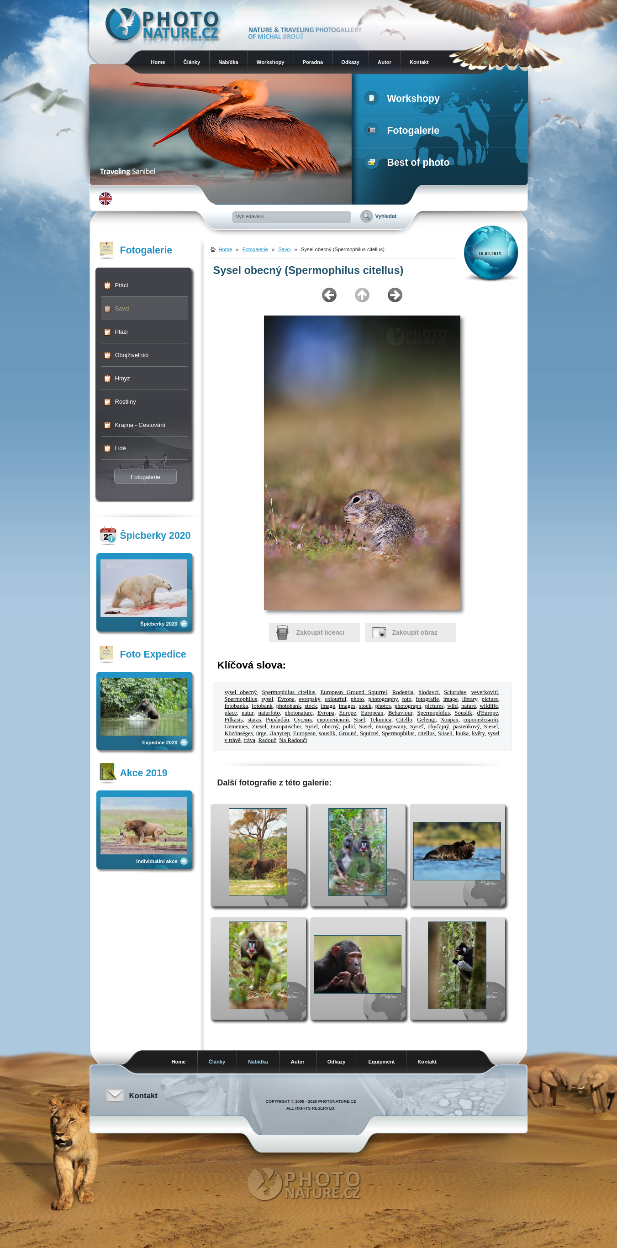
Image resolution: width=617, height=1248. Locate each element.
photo (357, 699)
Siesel (491, 726)
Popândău (277, 719)
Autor (384, 62)
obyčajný (438, 726)
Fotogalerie (404, 130)
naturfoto (268, 713)
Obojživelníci (132, 355)
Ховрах (450, 719)
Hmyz (122, 378)
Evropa (286, 699)
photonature (299, 713)
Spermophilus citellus (289, 692)
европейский (333, 719)
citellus (426, 733)
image (450, 699)
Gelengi (426, 719)
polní (349, 726)
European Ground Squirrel (353, 692)
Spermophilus (241, 699)
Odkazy (350, 62)
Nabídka (228, 62)
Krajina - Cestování (140, 424)
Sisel (359, 719)
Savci (122, 308)
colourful (335, 699)
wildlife (489, 706)
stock (311, 706)
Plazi (121, 331)
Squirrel (369, 733)
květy (478, 733)
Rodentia (402, 692)
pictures (434, 706)
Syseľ (417, 726)
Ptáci (121, 285)
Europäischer (285, 726)
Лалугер (279, 733)
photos (382, 706)
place (231, 713)
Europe (347, 713)
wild (452, 706)
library (469, 699)
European (372, 713)
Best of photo (409, 162)
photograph (408, 706)
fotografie (427, 699)
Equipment (381, 1061)
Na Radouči (293, 740)
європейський (481, 719)
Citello (404, 719)
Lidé (121, 448)
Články (192, 62)
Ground (347, 733)
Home (158, 62)
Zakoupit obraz (415, 632)
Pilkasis (234, 719)
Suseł (365, 726)
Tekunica (380, 719)
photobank (288, 706)
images (347, 706)
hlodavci (428, 692)
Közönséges (239, 733)
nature (468, 706)
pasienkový (466, 726)
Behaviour (400, 713)
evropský (309, 699)
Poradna (313, 62)
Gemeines (236, 726)
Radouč (267, 740)
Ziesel (259, 726)
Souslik (463, 713)
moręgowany (391, 726)
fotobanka (236, 706)
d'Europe (487, 713)
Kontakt (419, 62)
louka (462, 733)
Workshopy (271, 62)
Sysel (311, 726)
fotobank (262, 706)
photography (383, 699)
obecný (330, 726)
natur (247, 713)
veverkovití (484, 692)
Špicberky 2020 (158, 624)
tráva (249, 740)
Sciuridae (455, 692)
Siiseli (445, 733)
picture (490, 699)
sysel (268, 699)
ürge (261, 733)
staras (254, 719)
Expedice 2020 (159, 742)
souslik (327, 733)
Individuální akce (156, 861)
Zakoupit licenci (320, 632)
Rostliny (125, 401)
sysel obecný (241, 692)
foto (406, 699)
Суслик (303, 719)
